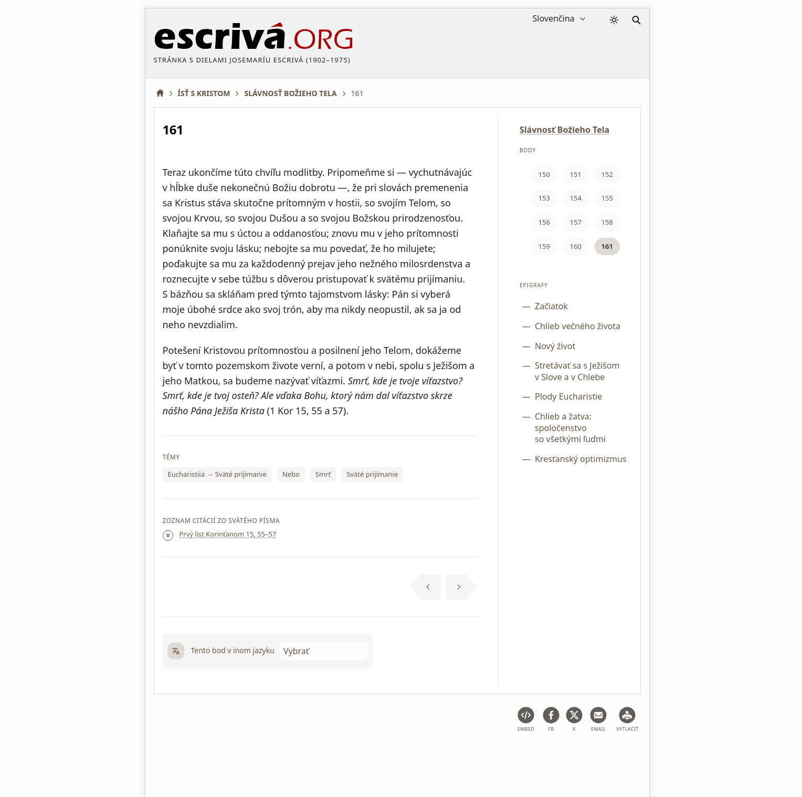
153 (544, 198)
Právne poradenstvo (237, 757)
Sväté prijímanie (372, 474)
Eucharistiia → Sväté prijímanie (217, 474)
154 (576, 198)
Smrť (323, 474)
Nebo (291, 474)
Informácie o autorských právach (524, 757)
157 (576, 222)
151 (576, 174)
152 (607, 174)
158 (607, 222)
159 (544, 246)
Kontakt (606, 757)
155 (607, 198)
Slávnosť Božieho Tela (564, 129)
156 (544, 222)
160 (576, 246)
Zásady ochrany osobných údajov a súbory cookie (369, 757)
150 (544, 174)
